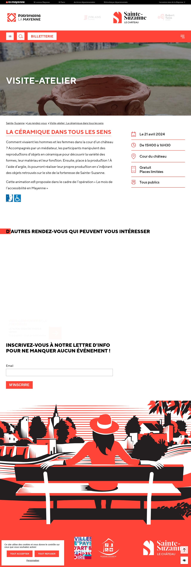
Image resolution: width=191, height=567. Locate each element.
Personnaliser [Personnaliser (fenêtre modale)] (32, 560)
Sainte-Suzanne (15, 123)
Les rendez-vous (37, 123)
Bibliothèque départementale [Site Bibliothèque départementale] (116, 2)
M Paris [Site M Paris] (62, 2)
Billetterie (42, 36)
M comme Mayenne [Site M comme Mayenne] (42, 2)
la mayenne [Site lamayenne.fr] (15, 2)
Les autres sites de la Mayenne (172, 2)
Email (9, 365)
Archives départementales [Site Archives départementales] (84, 2)
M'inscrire (21, 386)
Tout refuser (46, 553)
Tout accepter (19, 553)
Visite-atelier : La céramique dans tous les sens (77, 123)
